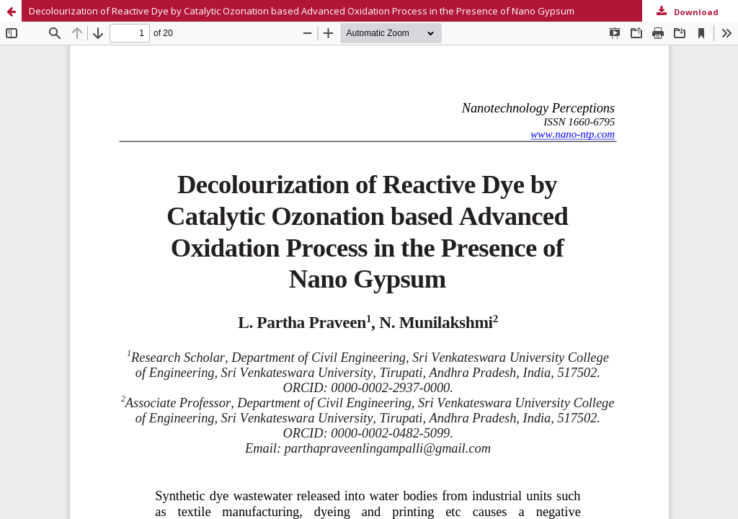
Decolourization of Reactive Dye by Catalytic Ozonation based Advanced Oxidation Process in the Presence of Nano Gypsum (301, 10)
